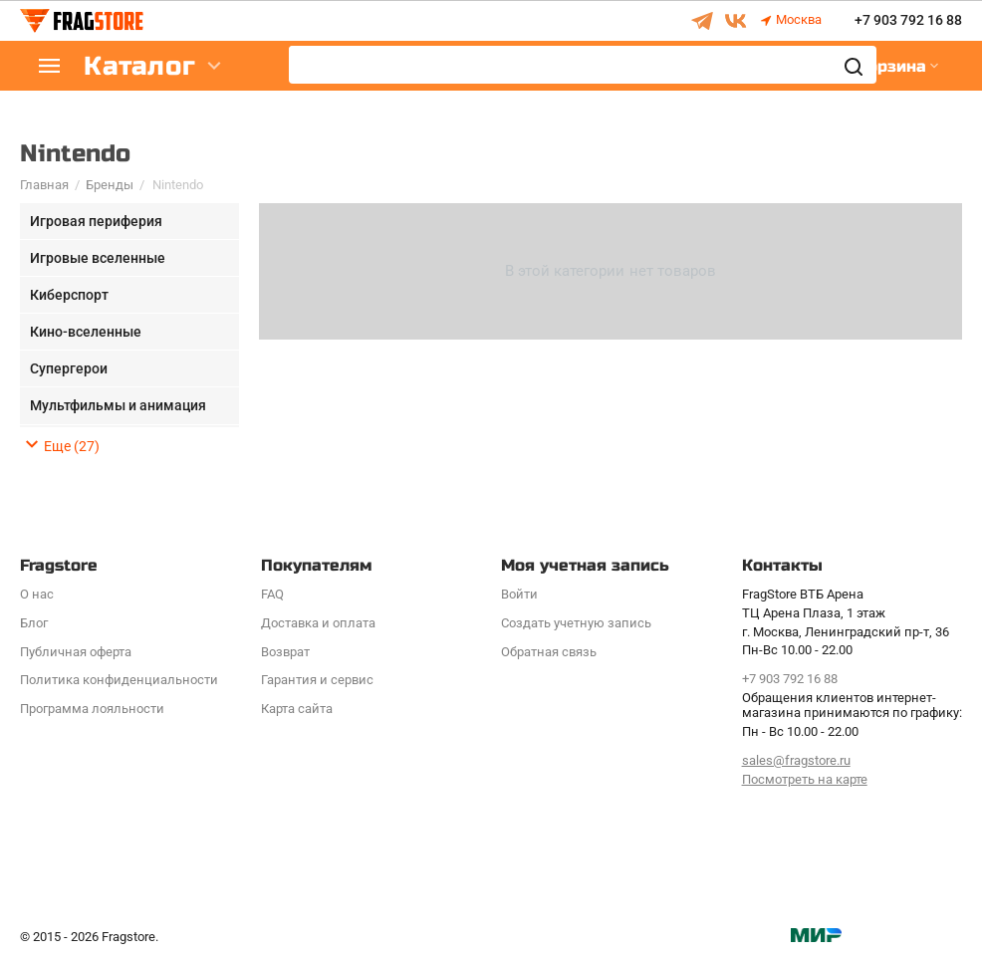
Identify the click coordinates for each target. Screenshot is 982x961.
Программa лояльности (92, 708)
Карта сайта (297, 708)
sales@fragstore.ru (796, 760)
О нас (37, 594)
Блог (34, 622)
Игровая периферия (96, 221)
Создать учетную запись (576, 622)
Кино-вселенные (85, 332)
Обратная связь (549, 651)
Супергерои (69, 368)
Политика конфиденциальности (119, 679)
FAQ (272, 594)
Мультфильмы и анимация (118, 405)
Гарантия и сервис (317, 679)
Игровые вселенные (97, 258)
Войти (519, 594)
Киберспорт (69, 295)
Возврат (285, 651)
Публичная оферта (75, 651)
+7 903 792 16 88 (908, 21)
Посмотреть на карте (804, 779)
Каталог (139, 66)
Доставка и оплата (318, 622)
